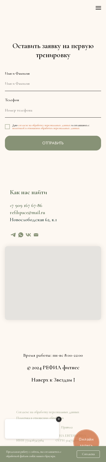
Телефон (12, 99)
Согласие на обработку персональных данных (47, 412)
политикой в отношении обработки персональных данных (45, 128)
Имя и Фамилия (17, 73)
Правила (67, 427)
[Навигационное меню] (98, 8)
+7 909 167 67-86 (26, 205)
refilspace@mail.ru (27, 213)
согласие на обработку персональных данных (44, 125)
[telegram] (13, 235)
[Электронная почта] (36, 235)
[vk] (28, 235)
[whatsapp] (21, 235)
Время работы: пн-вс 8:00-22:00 (53, 355)
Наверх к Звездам (53, 380)
